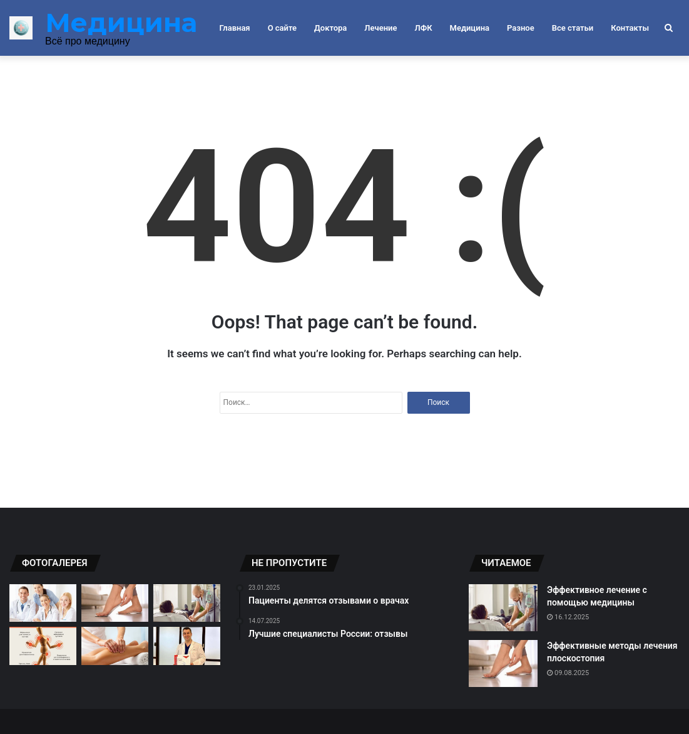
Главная (235, 28)
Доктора (330, 28)
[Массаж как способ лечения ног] (114, 645)
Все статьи (573, 28)
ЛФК (423, 28)
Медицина (469, 28)
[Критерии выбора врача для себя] (42, 603)
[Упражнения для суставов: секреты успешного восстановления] (42, 645)
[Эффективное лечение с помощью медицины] (186, 603)
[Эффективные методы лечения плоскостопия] (114, 603)
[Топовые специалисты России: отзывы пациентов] (186, 645)
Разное (520, 28)
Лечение (380, 28)
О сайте (282, 28)
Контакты (630, 28)
